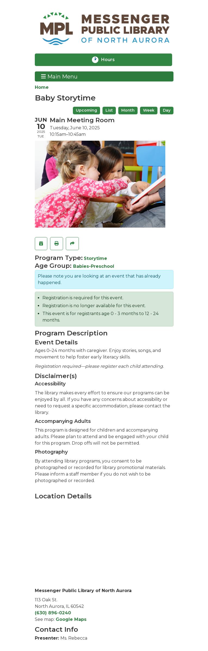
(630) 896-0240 (53, 612)
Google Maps (71, 619)
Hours (111, 59)
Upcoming (86, 110)
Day (166, 110)
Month (128, 110)
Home (42, 87)
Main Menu (59, 76)
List (109, 110)
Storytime (95, 258)
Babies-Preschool (93, 266)
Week (148, 110)
